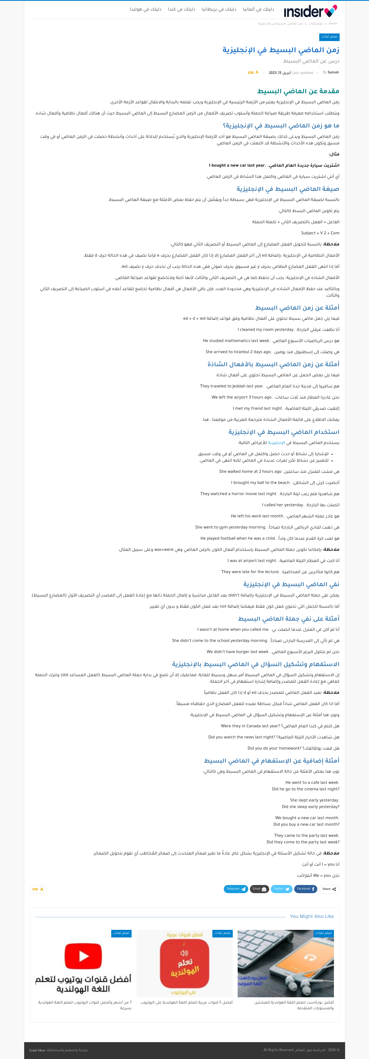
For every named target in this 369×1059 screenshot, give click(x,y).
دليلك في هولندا (146, 9)
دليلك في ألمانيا (258, 9)
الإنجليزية (276, 443)
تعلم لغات (329, 37)
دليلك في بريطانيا (219, 9)
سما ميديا (37, 1050)
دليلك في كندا (181, 9)
